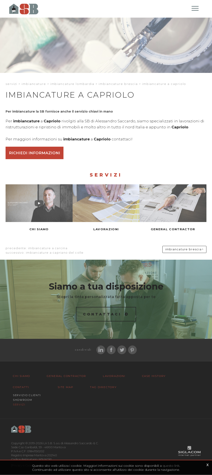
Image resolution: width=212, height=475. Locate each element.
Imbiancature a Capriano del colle (55, 253)
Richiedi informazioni (34, 153)
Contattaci (102, 315)
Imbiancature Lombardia (72, 84)
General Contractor (66, 376)
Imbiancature (34, 84)
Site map (65, 387)
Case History (154, 376)
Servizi (11, 84)
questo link (171, 465)
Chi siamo (21, 376)
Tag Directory (103, 387)
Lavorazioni (114, 376)
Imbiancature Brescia (118, 84)
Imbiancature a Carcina (47, 249)
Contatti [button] (21, 387)
